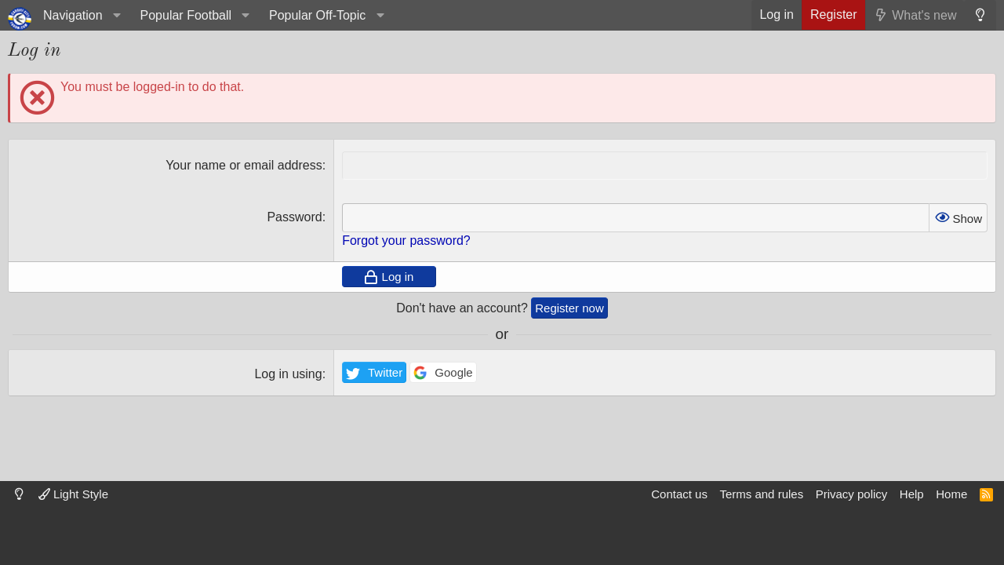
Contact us (679, 494)
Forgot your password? (406, 240)
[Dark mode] (980, 15)
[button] (80, 15)
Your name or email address (244, 165)
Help (912, 494)
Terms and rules (761, 494)
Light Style (73, 494)
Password (294, 217)
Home (951, 494)
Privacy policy (852, 494)
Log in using (288, 374)
